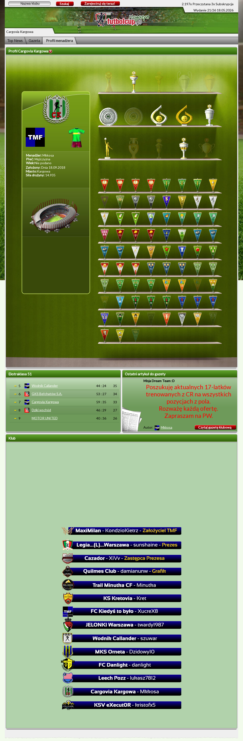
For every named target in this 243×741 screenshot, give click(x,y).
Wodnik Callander (45, 386)
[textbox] (29, 3)
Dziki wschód (41, 410)
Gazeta (34, 40)
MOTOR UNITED (45, 418)
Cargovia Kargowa (45, 402)
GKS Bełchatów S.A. (47, 394)
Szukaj (64, 4)
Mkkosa (166, 427)
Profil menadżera (59, 40)
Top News (15, 40)
